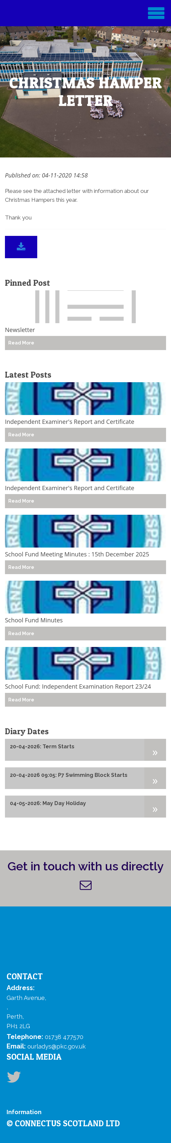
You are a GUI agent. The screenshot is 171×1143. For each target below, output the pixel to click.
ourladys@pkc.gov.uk (56, 1046)
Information (24, 1112)
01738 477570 (64, 1036)
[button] (155, 749)
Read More (21, 342)
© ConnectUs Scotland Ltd (63, 1123)
